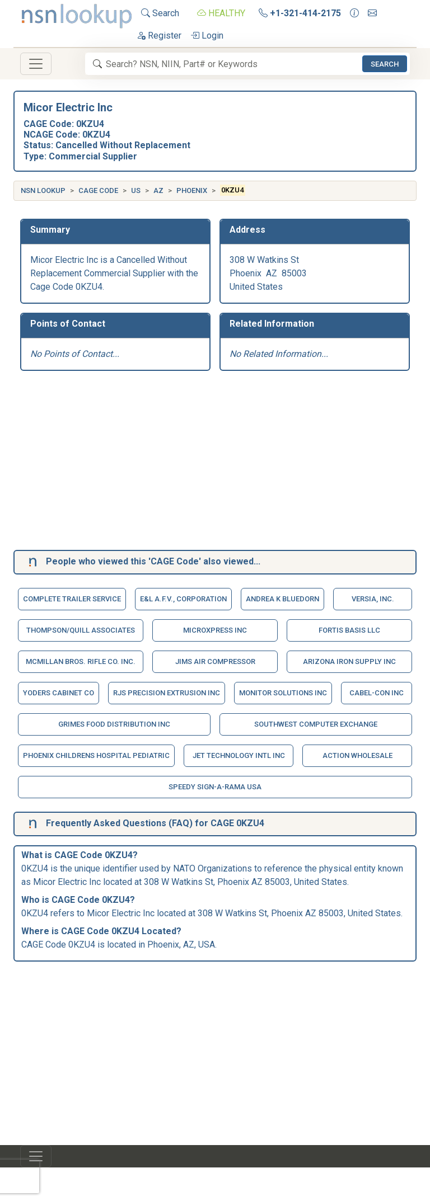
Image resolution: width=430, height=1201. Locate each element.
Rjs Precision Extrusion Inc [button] (166, 693)
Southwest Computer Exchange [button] (315, 724)
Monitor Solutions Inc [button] (283, 693)
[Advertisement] (215, 462)
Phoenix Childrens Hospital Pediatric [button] (96, 755)
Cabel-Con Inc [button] (376, 693)
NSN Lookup (43, 190)
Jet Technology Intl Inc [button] (239, 755)
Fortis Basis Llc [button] (349, 630)
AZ (158, 190)
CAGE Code (98, 190)
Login (206, 35)
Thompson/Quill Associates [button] (80, 630)
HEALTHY (221, 13)
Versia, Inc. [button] (373, 599)
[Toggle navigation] (36, 64)
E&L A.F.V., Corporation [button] (183, 599)
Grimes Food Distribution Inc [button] (114, 724)
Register (159, 35)
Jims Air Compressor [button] (215, 661)
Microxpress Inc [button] (215, 630)
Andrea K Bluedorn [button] (282, 599)
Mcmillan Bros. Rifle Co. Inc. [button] (80, 661)
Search (160, 13)
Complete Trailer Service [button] (72, 599)
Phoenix (191, 190)
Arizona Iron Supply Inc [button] (349, 661)
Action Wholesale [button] (357, 755)
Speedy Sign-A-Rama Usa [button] (215, 787)
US (136, 190)
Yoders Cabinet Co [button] (58, 693)
